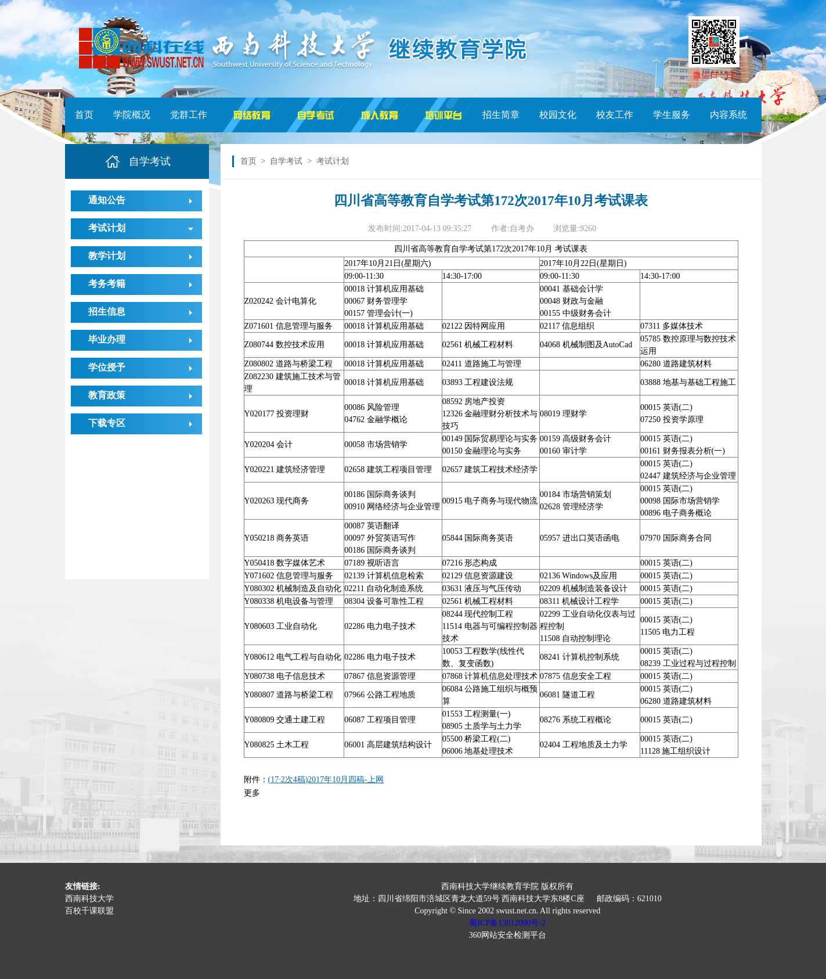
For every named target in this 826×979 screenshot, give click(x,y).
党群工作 (188, 115)
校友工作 (614, 115)
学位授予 (106, 367)
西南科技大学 (89, 898)
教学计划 (106, 256)
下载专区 (106, 423)
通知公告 (106, 200)
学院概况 (131, 115)
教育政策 (106, 395)
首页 (84, 115)
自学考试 (286, 161)
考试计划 (106, 228)
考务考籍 (106, 284)
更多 (252, 793)
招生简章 (501, 115)
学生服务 (671, 115)
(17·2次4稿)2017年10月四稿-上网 (326, 779)
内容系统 (728, 115)
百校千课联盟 (89, 910)
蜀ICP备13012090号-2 (507, 923)
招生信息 (106, 311)
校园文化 (557, 115)
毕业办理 (106, 339)
